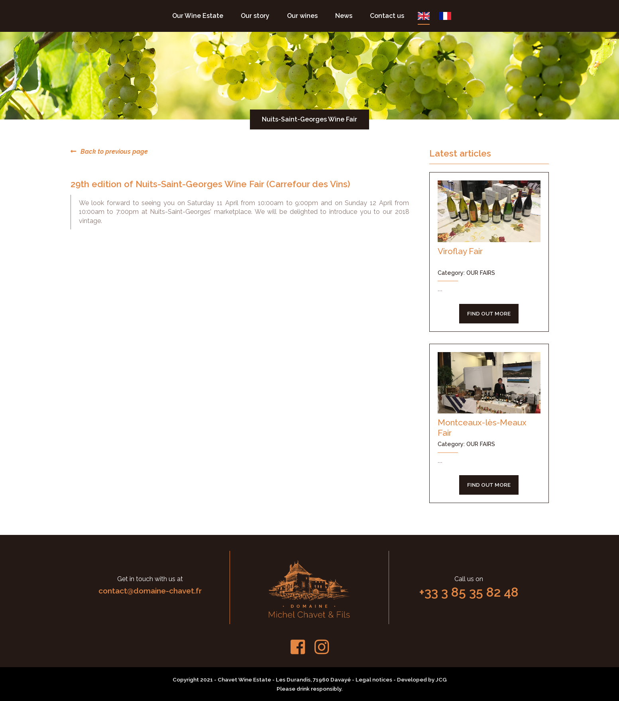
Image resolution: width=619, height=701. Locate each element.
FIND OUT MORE (489, 313)
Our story (255, 16)
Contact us (387, 16)
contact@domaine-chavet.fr (150, 590)
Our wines (302, 16)
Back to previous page (109, 151)
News (343, 16)
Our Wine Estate (197, 16)
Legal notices (374, 679)
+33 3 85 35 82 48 (469, 592)
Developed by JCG (422, 679)
